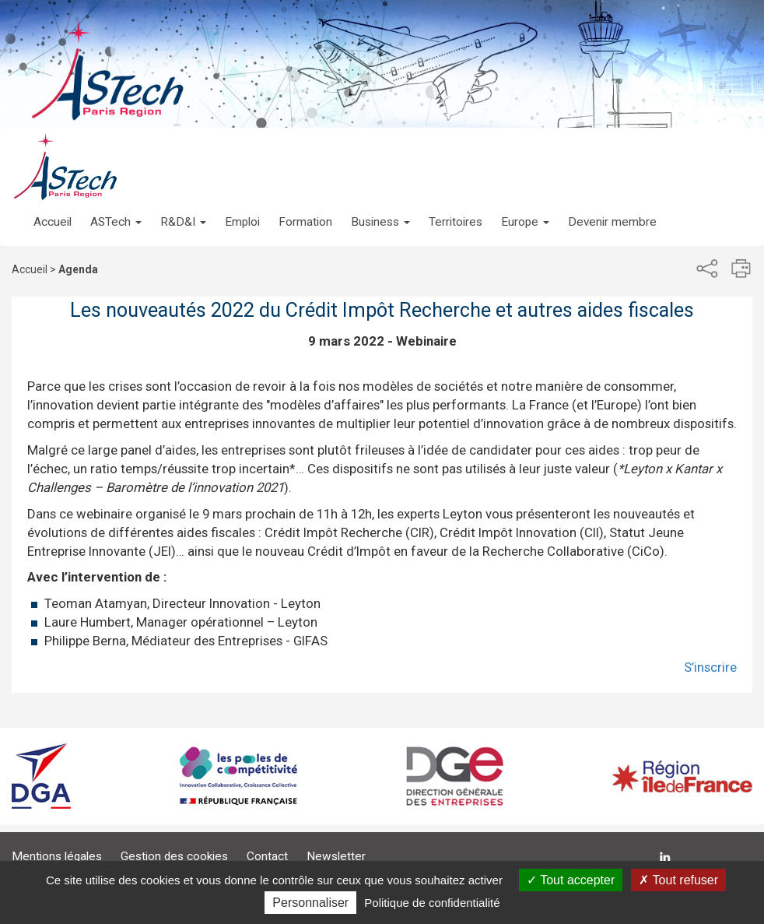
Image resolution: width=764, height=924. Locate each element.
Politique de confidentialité (431, 902)
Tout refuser (678, 880)
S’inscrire (710, 667)
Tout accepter (571, 880)
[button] (116, 206)
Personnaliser (310, 902)
